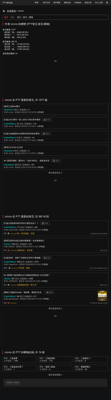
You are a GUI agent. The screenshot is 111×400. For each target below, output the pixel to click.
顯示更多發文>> (55, 173)
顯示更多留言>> (55, 308)
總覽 (6, 17)
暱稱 (31, 17)
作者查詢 (11, 11)
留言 (25, 17)
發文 (19, 17)
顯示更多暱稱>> (55, 375)
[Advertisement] (55, 78)
